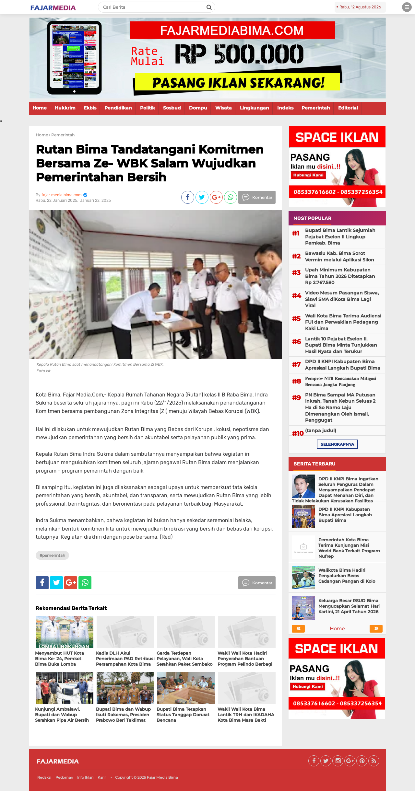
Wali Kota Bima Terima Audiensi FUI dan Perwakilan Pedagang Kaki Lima (343, 322)
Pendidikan (118, 108)
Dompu (198, 108)
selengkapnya (337, 444)
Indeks (285, 108)
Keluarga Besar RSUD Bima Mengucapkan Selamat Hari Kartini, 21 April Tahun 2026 (349, 606)
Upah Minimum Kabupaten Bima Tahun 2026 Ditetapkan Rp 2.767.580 (340, 276)
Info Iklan (85, 777)
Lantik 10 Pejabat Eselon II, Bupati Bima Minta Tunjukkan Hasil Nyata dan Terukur (341, 345)
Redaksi (44, 777)
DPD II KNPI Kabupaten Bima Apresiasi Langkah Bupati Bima (342, 365)
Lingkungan (254, 108)
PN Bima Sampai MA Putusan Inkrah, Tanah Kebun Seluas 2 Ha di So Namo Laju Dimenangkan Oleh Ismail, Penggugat (340, 407)
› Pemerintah (62, 134)
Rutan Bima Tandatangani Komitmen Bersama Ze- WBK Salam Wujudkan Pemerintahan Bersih (150, 163)
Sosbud (172, 108)
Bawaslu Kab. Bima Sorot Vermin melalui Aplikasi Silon (339, 256)
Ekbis (90, 108)
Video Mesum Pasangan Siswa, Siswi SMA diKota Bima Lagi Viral (342, 299)
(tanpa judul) (320, 430)
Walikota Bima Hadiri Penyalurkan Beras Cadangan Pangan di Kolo (346, 575)
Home (39, 108)
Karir (102, 777)
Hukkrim (65, 108)
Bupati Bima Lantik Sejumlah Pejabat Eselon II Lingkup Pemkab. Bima (340, 236)
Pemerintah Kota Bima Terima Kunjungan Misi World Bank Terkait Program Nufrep (349, 548)
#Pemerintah (52, 555)
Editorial (348, 108)
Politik (147, 108)
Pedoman (64, 777)
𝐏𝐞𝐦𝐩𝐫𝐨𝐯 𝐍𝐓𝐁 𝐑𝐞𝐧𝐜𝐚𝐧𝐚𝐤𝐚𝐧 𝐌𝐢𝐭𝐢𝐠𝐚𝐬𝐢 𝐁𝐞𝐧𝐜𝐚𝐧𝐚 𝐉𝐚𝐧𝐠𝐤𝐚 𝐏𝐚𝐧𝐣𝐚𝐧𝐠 (340, 381)
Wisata (223, 108)
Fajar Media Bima (162, 777)
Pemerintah (316, 108)
